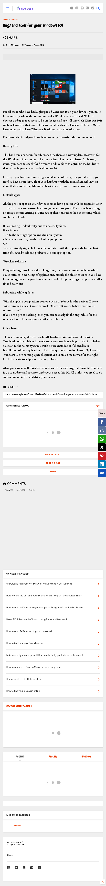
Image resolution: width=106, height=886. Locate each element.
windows (14, 19)
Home (5, 19)
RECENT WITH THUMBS (19, 706)
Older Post (52, 463)
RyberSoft (17, 826)
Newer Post (53, 455)
